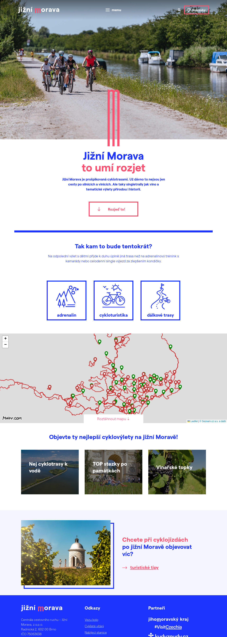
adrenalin (66, 299)
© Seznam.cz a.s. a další (213, 421)
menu (116, 10)
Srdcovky (199, 10)
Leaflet (192, 421)
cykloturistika (113, 299)
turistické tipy (144, 567)
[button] (170, 346)
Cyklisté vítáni (94, 626)
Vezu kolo (91, 619)
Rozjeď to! (116, 209)
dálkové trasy (160, 299)
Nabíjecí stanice (96, 632)
